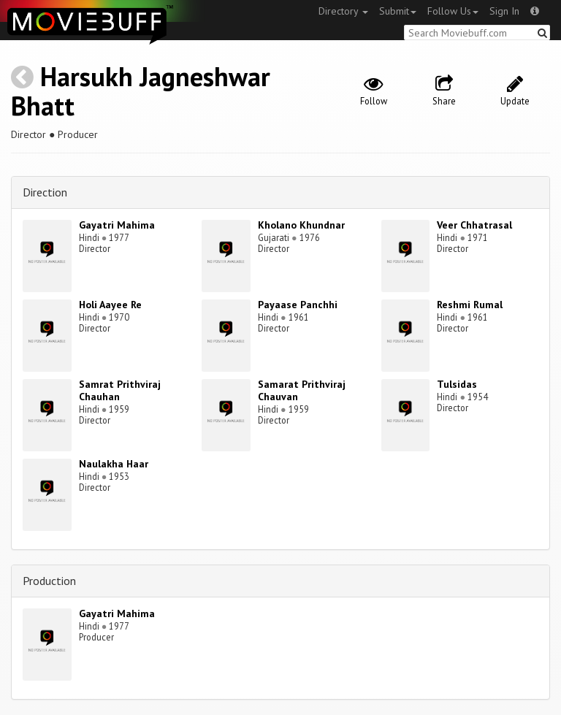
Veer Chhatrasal (474, 225)
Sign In (504, 11)
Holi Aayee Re (110, 304)
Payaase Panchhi (297, 304)
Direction (45, 192)
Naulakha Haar (113, 463)
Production (49, 580)
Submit (397, 11)
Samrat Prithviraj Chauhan (120, 390)
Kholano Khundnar (301, 225)
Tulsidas (457, 384)
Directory (343, 11)
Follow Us (452, 11)
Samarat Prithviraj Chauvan (302, 390)
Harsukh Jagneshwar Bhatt (140, 91)
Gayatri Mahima (117, 225)
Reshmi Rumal (470, 304)
